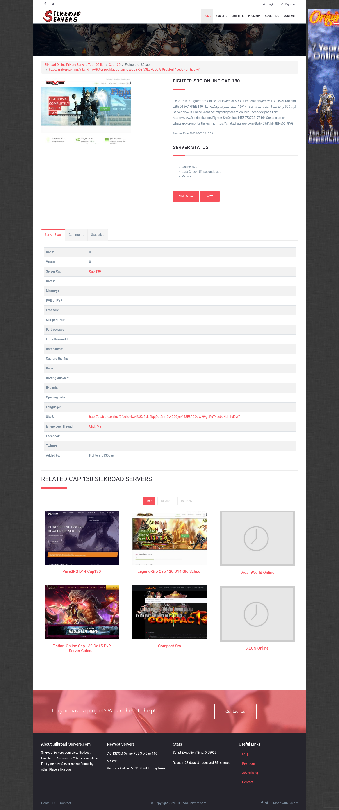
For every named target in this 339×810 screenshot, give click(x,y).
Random (186, 501)
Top (149, 501)
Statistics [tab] (97, 235)
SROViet (112, 760)
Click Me (95, 426)
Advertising (250, 772)
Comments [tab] (76, 235)
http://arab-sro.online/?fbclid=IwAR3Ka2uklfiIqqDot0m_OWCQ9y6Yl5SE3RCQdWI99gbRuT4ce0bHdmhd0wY (124, 69)
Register (287, 4)
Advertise (272, 16)
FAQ (245, 754)
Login (268, 4)
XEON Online (257, 648)
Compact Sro (169, 646)
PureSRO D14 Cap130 (81, 571)
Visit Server (186, 196)
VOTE (210, 196)
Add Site (221, 16)
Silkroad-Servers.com (191, 803)
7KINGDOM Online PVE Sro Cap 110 (132, 753)
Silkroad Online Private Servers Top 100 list (75, 64)
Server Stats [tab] (53, 235)
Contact (289, 16)
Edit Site (238, 16)
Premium (254, 16)
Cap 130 (115, 64)
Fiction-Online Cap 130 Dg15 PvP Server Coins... (81, 648)
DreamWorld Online (257, 572)
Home (207, 16)
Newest (166, 501)
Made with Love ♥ (285, 803)
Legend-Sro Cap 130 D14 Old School (170, 571)
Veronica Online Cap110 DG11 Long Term (136, 768)
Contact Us (235, 711)
